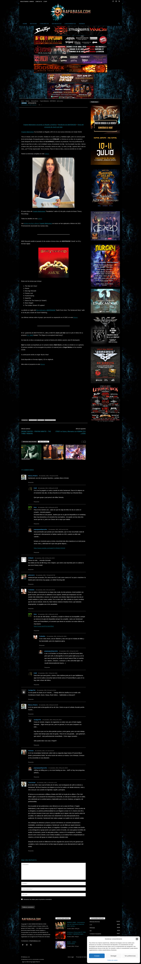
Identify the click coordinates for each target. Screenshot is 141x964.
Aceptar (97, 956)
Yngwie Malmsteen (27, 132)
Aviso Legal (71, 957)
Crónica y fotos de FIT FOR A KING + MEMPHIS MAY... (76, 933)
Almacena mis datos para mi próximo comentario (37, 899)
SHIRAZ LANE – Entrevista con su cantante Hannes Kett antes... (76, 924)
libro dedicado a (45, 310)
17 (40, 105)
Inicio (22, 101)
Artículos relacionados (29, 441)
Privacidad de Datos (81, 957)
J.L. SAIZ (30, 335)
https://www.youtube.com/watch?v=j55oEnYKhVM (49, 548)
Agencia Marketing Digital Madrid (31, 961)
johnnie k (31, 575)
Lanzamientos (70, 24)
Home (25, 24)
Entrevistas (56, 24)
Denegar (113, 956)
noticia (40, 218)
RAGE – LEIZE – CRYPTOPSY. (72, 943)
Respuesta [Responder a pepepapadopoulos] (36, 552)
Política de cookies (112, 960)
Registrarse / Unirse (27, 1)
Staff (45, 1)
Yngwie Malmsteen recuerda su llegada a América (40, 124)
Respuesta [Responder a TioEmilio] (31, 608)
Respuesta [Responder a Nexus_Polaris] (31, 482)
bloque (75, 317)
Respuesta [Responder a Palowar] (31, 762)
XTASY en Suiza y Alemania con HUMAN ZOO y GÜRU (70, 433)
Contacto (38, 1)
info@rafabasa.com (35, 941)
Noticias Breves (34, 101)
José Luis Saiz (32, 420)
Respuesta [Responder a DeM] (36, 501)
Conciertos (44, 24)
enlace (47, 154)
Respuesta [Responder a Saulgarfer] (31, 699)
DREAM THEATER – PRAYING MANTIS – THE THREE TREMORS (36, 433)
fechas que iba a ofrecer (31, 223)
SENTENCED (41, 420)
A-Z (91, 925)
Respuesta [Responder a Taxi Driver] (31, 850)
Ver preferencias (130, 956)
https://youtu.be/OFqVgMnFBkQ (44, 626)
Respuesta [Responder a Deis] (36, 523)
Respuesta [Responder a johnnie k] (31, 584)
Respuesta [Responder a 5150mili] (31, 569)
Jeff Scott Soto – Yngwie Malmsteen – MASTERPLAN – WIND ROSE (30, 462)
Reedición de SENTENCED (67, 124)
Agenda (82, 24)
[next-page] (85, 442)
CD (90, 931)
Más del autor (43, 441)
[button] (137, 939)
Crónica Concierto (95, 934)
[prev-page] (82, 442)
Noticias (33, 24)
